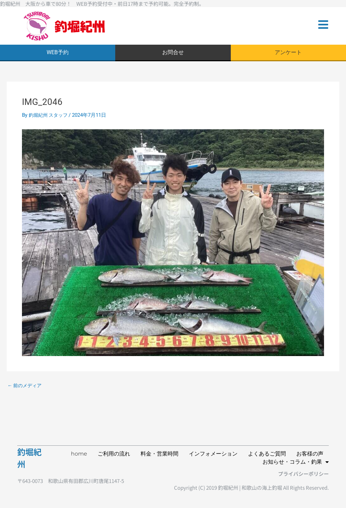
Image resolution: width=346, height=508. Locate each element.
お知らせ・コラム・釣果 (296, 462)
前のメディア (25, 387)
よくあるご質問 (267, 453)
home (79, 453)
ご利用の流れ (114, 453)
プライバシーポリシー (303, 473)
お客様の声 (309, 453)
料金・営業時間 (159, 453)
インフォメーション (213, 453)
